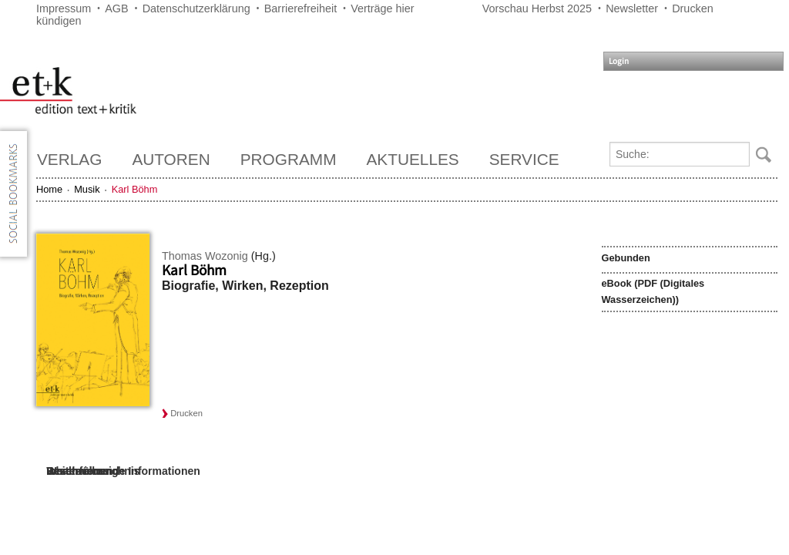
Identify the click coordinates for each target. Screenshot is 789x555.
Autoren (171, 159)
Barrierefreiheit (300, 8)
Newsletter (632, 8)
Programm (288, 159)
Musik (86, 189)
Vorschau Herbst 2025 (537, 8)
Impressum (63, 8)
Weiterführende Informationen (123, 471)
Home (49, 189)
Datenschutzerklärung (196, 8)
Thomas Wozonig (205, 256)
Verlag (69, 159)
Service (524, 159)
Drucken (692, 8)
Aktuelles (413, 159)
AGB (116, 8)
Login (619, 61)
